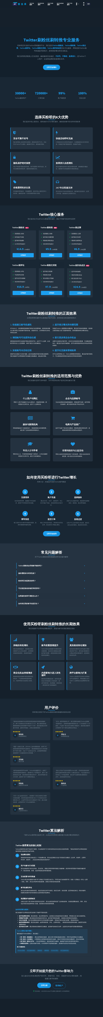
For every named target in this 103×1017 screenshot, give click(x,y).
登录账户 (59, 985)
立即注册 (44, 985)
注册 (88, 4)
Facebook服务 (41, 3)
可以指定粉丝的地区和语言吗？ (51, 588)
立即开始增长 (52, 67)
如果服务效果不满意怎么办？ (51, 596)
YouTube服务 (50, 3)
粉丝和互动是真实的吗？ (51, 580)
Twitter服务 (69, 3)
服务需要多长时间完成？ (51, 573)
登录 (83, 4)
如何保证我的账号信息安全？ (51, 603)
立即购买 (51, 255)
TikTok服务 (32, 3)
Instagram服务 (60, 3)
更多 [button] (76, 3)
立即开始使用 (52, 534)
